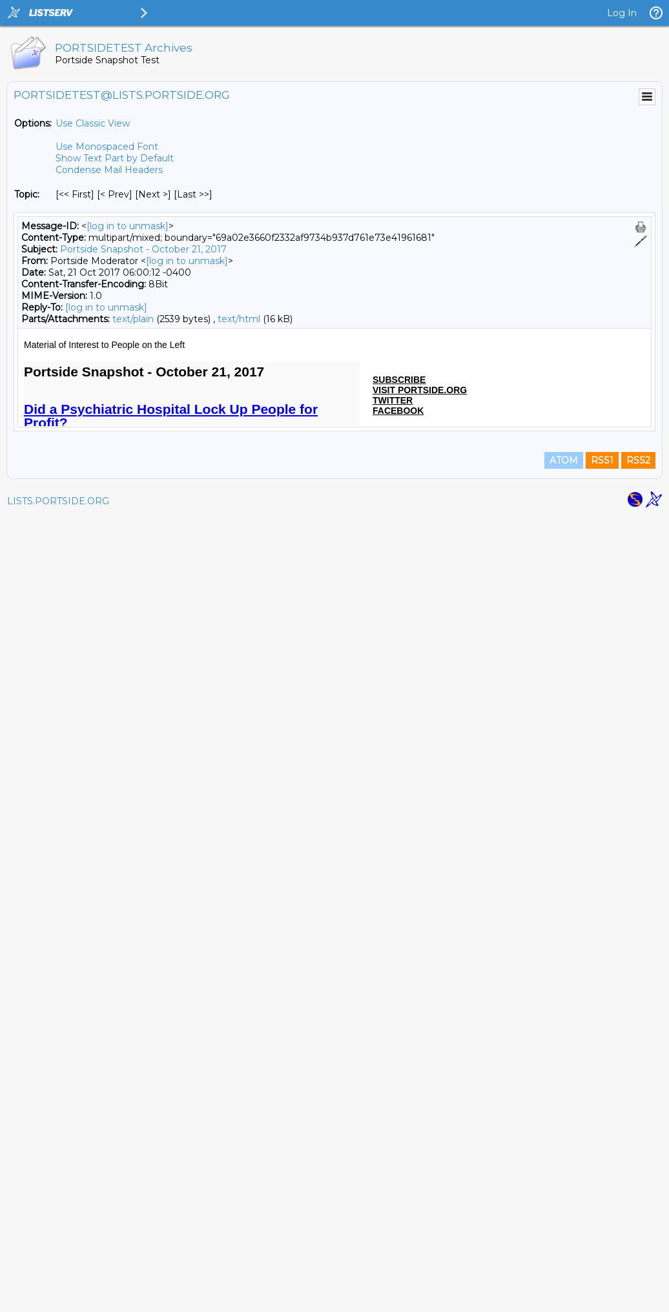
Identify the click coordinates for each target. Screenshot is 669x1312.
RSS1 (602, 1255)
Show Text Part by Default (115, 158)
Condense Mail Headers (109, 170)
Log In (622, 13)
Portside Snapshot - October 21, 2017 (143, 249)
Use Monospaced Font (107, 146)
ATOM (564, 1255)
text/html (239, 319)
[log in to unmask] (128, 226)
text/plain (133, 319)
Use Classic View (93, 123)
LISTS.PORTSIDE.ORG (58, 1296)
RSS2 (638, 1255)
